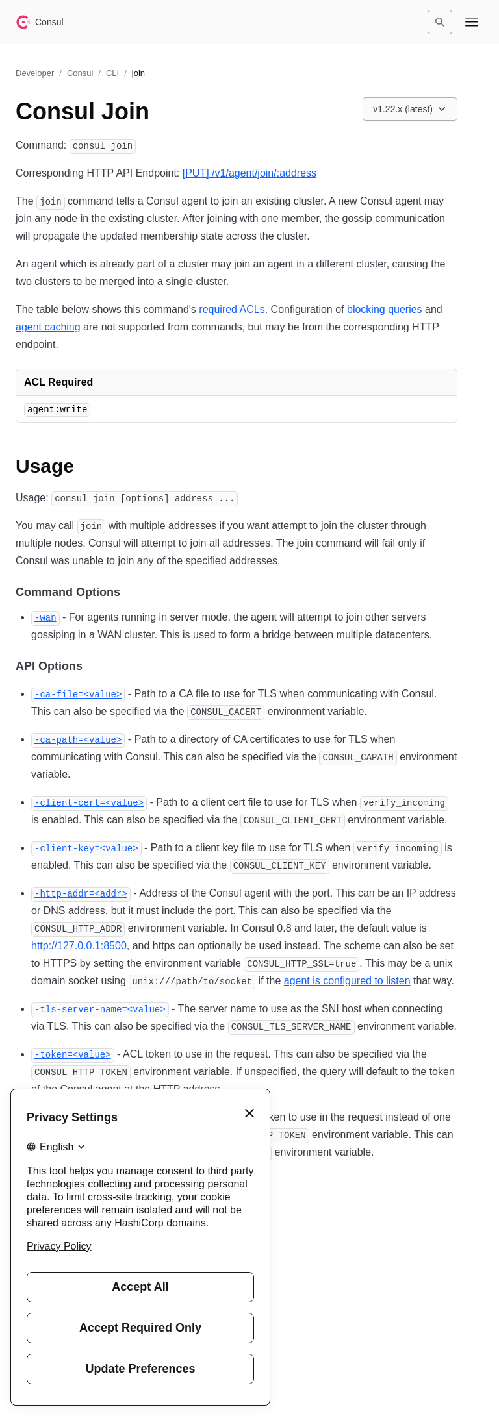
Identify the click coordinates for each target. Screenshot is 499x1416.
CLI (112, 73)
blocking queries (384, 309)
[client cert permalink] (89, 802)
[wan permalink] (45, 617)
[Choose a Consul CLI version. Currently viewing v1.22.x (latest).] (410, 109)
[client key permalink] (86, 847)
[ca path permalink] (78, 739)
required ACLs (231, 309)
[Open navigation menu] (471, 22)
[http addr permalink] (81, 893)
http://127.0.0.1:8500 (79, 945)
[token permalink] (72, 1054)
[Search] (440, 22)
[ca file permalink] (78, 693)
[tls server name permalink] (100, 1008)
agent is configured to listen (347, 980)
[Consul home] (40, 22)
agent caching (48, 326)
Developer (35, 73)
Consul (80, 73)
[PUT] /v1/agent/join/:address (249, 173)
